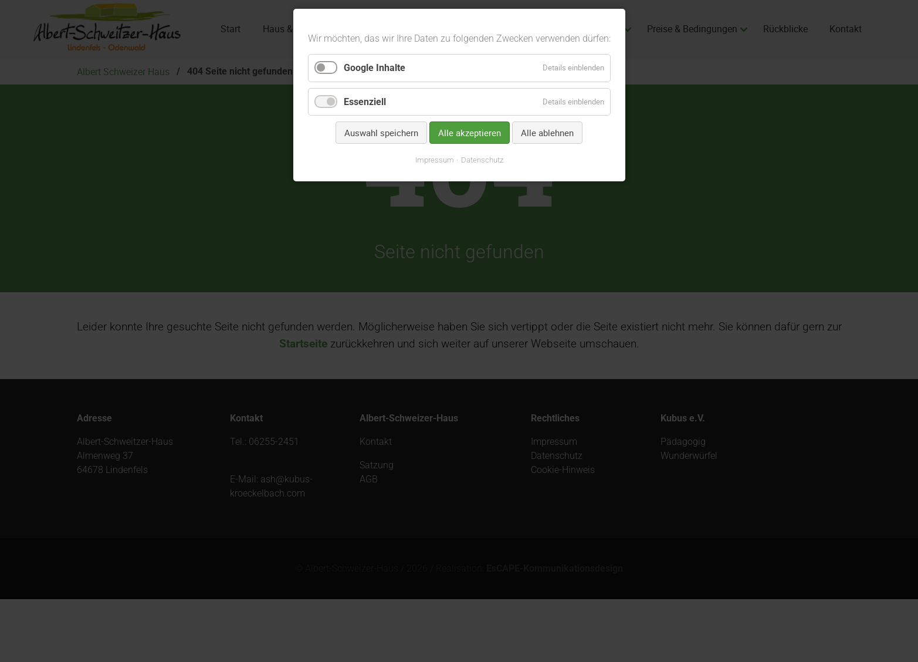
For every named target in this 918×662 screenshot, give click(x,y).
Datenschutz (482, 160)
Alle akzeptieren (469, 133)
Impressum (434, 160)
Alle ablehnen (547, 133)
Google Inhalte (374, 67)
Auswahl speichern (381, 133)
